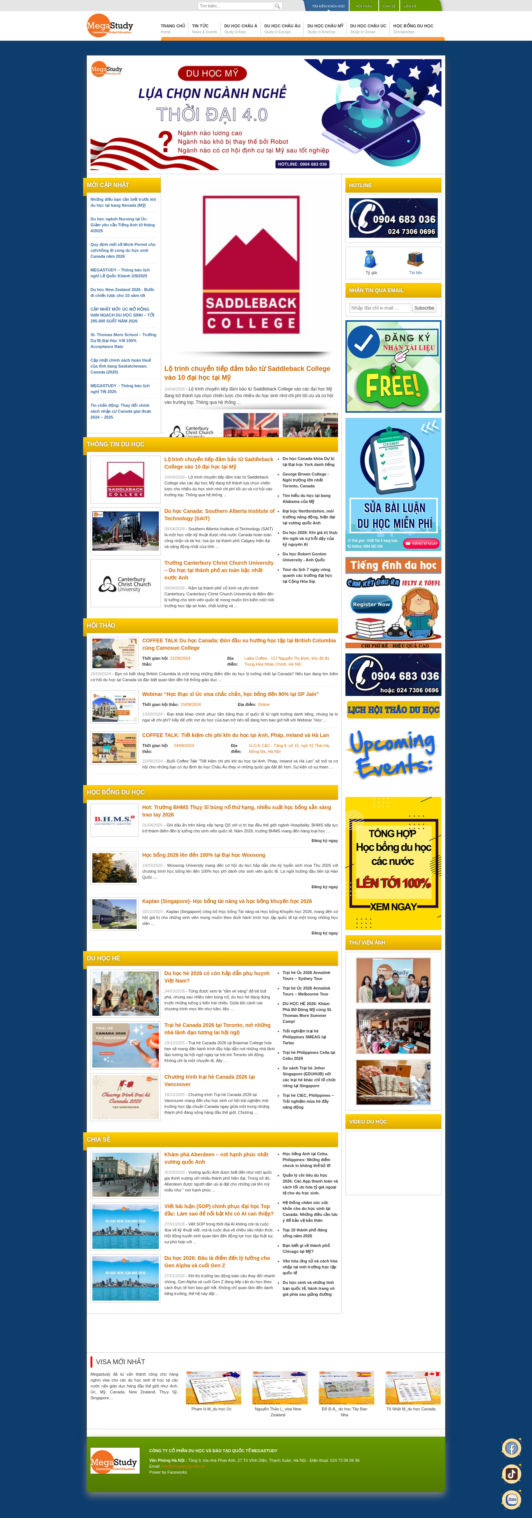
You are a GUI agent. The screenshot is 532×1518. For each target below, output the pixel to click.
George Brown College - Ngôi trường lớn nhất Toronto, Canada (306, 480)
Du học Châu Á (241, 29)
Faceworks (177, 1472)
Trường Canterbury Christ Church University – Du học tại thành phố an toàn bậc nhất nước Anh (219, 570)
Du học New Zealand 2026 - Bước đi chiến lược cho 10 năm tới (122, 292)
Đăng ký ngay (324, 840)
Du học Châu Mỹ (325, 29)
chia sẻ (98, 1139)
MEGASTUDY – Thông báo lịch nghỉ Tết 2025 (120, 388)
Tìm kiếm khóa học (328, 6)
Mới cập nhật (108, 185)
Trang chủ (173, 29)
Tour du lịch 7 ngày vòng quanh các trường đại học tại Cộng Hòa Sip (307, 575)
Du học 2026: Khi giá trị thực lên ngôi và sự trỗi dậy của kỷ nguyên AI (310, 538)
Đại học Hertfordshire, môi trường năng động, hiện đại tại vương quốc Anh (309, 517)
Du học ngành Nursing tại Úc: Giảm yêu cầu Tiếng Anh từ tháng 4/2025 (123, 225)
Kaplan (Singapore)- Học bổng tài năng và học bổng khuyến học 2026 (227, 901)
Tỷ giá (371, 262)
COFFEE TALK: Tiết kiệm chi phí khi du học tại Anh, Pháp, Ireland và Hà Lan (235, 735)
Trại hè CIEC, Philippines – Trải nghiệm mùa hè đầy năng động (308, 1101)
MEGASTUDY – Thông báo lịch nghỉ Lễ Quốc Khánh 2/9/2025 (120, 273)
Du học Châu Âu (283, 29)
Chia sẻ (389, 6)
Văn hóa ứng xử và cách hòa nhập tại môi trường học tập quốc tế (310, 1267)
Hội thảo (364, 6)
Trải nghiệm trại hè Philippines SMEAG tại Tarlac (304, 1037)
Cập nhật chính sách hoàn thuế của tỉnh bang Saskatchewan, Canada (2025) (121, 366)
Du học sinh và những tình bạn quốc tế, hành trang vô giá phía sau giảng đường (309, 1288)
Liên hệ (410, 6)
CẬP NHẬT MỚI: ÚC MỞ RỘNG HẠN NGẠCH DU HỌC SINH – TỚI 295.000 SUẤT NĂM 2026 (122, 315)
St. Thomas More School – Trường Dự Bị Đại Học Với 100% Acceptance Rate (123, 340)
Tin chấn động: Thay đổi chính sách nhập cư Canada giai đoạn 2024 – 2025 (121, 411)
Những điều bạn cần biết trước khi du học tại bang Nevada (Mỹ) (123, 202)
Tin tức (204, 29)
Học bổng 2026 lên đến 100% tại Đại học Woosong (203, 855)
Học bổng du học (413, 29)
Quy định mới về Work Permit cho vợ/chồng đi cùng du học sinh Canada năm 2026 (123, 250)
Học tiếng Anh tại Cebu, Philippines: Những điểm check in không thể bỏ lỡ (306, 1160)
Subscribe (424, 308)
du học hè (103, 958)
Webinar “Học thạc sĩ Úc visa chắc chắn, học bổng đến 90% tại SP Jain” (230, 694)
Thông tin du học (115, 444)
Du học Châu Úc (368, 29)
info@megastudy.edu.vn (183, 1466)
